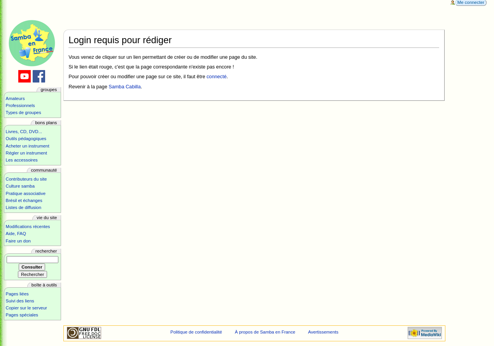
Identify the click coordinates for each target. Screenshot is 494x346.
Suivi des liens (20, 301)
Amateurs (15, 98)
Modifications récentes (28, 226)
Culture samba (20, 186)
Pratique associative (26, 193)
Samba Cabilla (125, 87)
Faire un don (18, 241)
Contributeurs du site (26, 179)
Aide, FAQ (16, 233)
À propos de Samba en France (265, 332)
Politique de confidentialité (196, 332)
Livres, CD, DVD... (24, 131)
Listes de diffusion (23, 207)
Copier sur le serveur (26, 308)
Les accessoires (22, 160)
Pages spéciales (22, 315)
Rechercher (46, 251)
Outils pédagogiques (26, 138)
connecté (217, 76)
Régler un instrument (26, 153)
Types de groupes (23, 112)
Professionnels (20, 105)
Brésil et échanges (24, 200)
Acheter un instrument (27, 146)
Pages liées (17, 294)
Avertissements (323, 332)
